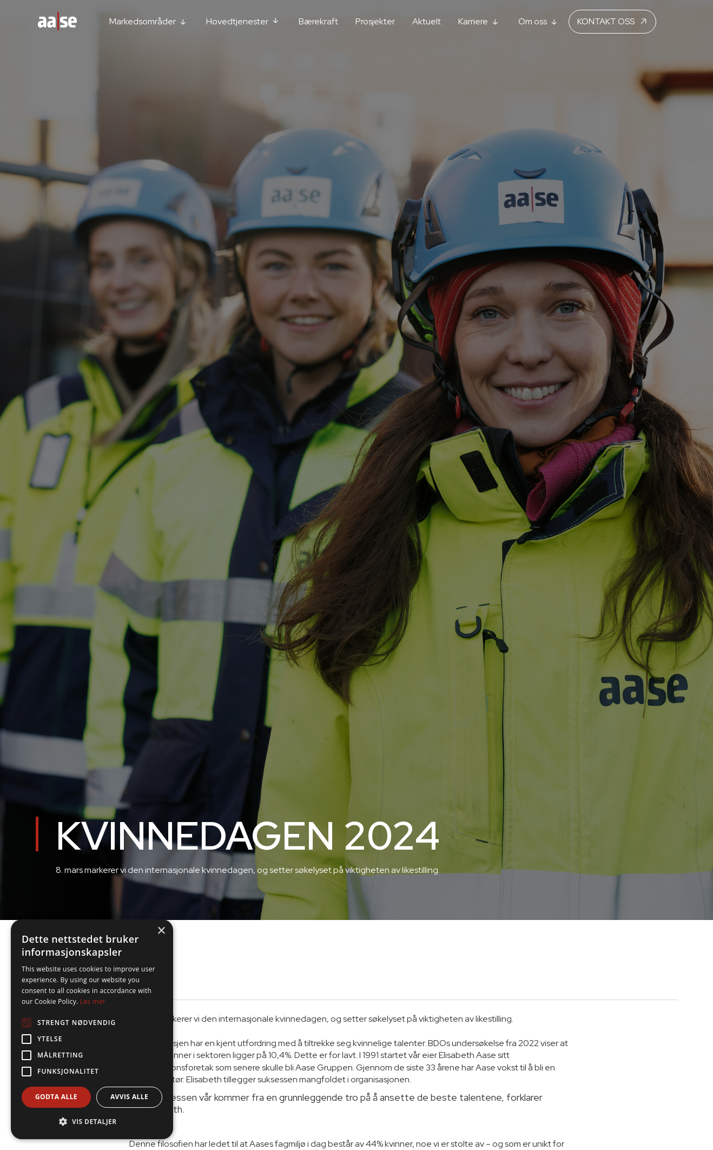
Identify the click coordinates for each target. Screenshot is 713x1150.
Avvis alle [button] (129, 1096)
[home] (57, 21)
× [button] (161, 931)
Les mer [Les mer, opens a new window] (92, 1001)
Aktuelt (426, 21)
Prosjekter (375, 21)
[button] (149, 21)
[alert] (92, 1029)
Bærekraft (318, 21)
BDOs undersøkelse (466, 1043)
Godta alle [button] (56, 1096)
